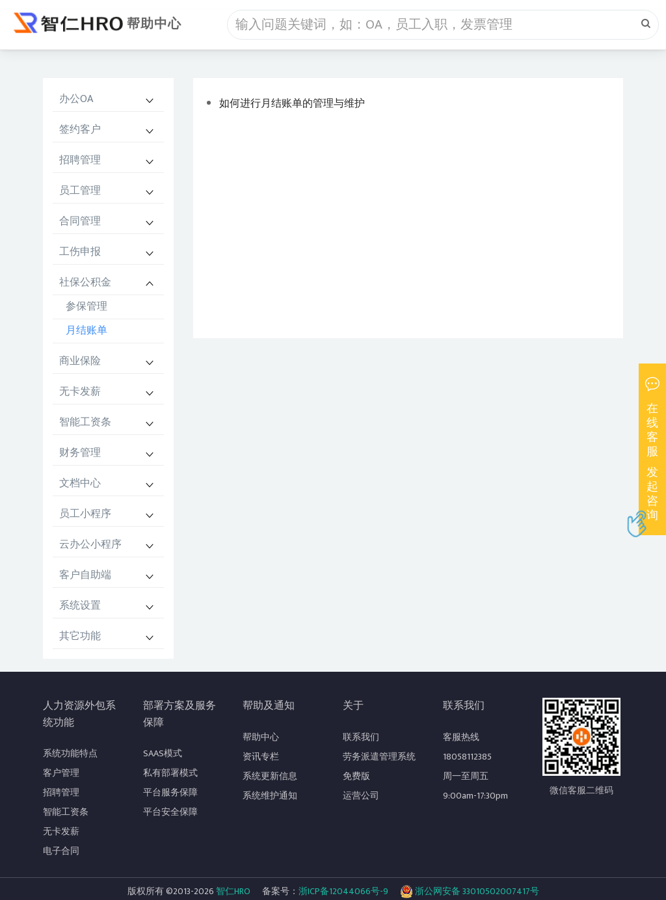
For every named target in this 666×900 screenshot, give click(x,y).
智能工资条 (85, 422)
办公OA (76, 99)
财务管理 (80, 453)
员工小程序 (85, 514)
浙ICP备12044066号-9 (343, 891)
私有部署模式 (170, 772)
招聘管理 (80, 160)
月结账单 (86, 330)
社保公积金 (85, 282)
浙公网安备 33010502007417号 (469, 891)
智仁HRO (233, 891)
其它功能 (80, 636)
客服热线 (461, 737)
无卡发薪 (80, 392)
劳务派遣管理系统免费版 (379, 766)
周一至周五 (465, 776)
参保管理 (86, 306)
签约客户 (80, 130)
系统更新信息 (270, 776)
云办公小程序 (90, 544)
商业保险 (80, 361)
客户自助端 (85, 575)
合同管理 (80, 221)
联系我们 (361, 737)
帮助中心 (154, 24)
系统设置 (80, 606)
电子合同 (61, 850)
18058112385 (467, 756)
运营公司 (361, 795)
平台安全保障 (170, 811)
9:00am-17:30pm (475, 795)
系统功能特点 (70, 753)
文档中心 (80, 483)
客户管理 (61, 772)
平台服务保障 (170, 792)
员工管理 (80, 191)
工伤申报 (80, 252)
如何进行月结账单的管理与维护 (292, 103)
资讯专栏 (261, 756)
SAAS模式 (162, 753)
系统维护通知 (270, 795)
